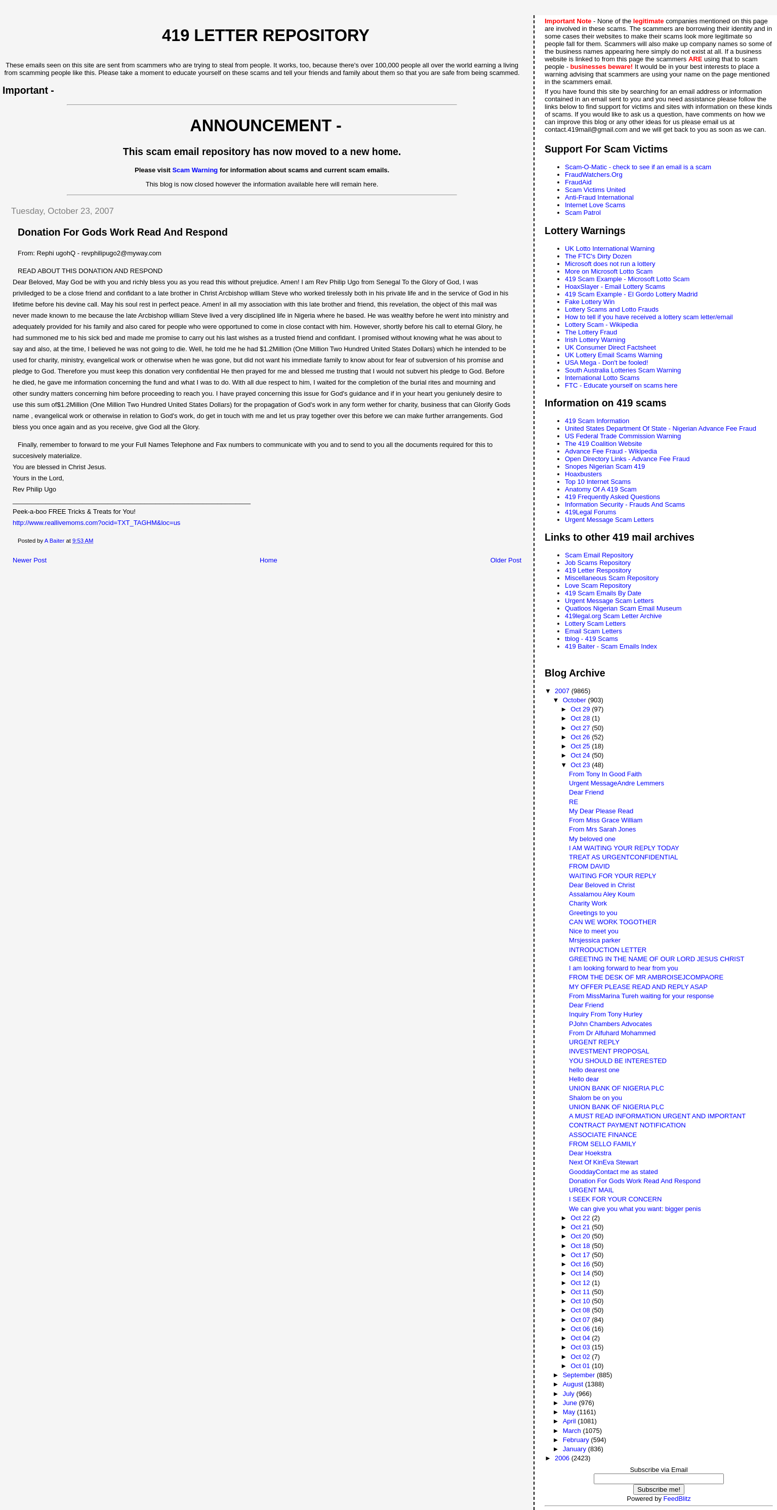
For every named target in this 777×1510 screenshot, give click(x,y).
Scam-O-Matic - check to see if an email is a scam (638, 167)
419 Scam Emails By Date (603, 593)
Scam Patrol (583, 212)
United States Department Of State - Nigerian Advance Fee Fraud (660, 428)
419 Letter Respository (598, 570)
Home (268, 560)
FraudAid (578, 182)
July (570, 1394)
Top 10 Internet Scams (598, 481)
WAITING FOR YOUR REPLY (612, 876)
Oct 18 (581, 1246)
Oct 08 (581, 1310)
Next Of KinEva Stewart (603, 1162)
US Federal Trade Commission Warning (623, 436)
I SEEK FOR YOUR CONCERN (615, 1199)
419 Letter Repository (266, 35)
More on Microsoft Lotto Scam (608, 271)
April (570, 1421)
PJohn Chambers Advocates (610, 1024)
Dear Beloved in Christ (602, 885)
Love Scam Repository (598, 585)
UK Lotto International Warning (610, 248)
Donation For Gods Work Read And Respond (635, 1181)
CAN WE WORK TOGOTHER (613, 922)
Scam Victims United (595, 190)
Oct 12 (581, 1283)
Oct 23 (581, 765)
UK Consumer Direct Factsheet (610, 347)
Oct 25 (581, 746)
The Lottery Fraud (591, 332)
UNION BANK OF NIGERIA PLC (616, 1088)
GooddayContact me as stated (613, 1172)
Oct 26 (581, 737)
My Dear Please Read (601, 811)
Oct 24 (581, 755)
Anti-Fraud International (599, 197)
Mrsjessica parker (595, 940)
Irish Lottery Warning (595, 340)
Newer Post (30, 560)
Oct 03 (581, 1347)
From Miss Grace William (605, 820)
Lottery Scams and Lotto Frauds (612, 309)
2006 (563, 1458)
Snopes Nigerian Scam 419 (605, 466)
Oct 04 (581, 1338)
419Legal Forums (590, 512)
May (570, 1412)
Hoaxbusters (583, 474)
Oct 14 (581, 1273)
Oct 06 (581, 1329)
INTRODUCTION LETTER (607, 950)
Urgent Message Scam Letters (609, 519)
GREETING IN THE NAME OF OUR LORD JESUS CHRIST (656, 959)
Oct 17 (581, 1255)
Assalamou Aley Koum (602, 894)
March (573, 1430)
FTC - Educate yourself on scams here (621, 385)
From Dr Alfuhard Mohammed (612, 1033)
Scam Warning (195, 170)
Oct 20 (581, 1236)
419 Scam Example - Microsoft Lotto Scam (627, 279)
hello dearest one (594, 1070)
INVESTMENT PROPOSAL (609, 1051)
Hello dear (584, 1079)
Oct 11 (581, 1292)
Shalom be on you (595, 1098)
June (571, 1403)
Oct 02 (581, 1357)
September (580, 1375)
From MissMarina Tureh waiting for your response (641, 996)
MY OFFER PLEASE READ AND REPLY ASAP (638, 987)
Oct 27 (581, 728)
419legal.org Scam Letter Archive (613, 616)
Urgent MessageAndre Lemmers (616, 783)
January (575, 1449)
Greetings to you (593, 913)
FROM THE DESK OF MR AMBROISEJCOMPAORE (646, 977)
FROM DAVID (589, 866)
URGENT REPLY (594, 1042)
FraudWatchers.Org (594, 174)
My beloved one (592, 839)
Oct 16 (581, 1264)
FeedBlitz (677, 1498)
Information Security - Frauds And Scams (625, 504)
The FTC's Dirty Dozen (598, 256)
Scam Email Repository (599, 555)
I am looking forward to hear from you (623, 968)
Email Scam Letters (593, 631)
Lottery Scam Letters (595, 623)
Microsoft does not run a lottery (610, 264)
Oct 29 (581, 709)
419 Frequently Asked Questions (612, 497)
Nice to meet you (594, 931)
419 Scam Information (597, 421)
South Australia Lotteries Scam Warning (623, 370)
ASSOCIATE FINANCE (603, 1135)
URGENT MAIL (591, 1190)
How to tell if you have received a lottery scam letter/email (649, 317)
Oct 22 (581, 1218)
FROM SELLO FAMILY (602, 1144)
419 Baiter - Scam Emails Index (611, 646)
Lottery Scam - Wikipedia (601, 324)
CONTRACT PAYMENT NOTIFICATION (627, 1125)
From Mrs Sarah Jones (602, 829)
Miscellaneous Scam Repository (612, 578)
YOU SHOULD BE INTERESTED (618, 1061)
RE (573, 802)
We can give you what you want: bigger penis (635, 1209)
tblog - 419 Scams (591, 639)
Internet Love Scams (595, 205)
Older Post (505, 560)
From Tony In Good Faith (605, 774)
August (574, 1384)
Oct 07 (581, 1320)
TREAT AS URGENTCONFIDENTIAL (623, 857)
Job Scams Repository (598, 563)
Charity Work (588, 903)
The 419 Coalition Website (603, 443)
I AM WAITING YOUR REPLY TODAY (624, 848)
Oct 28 (581, 718)
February (577, 1440)
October (575, 700)
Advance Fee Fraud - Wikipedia (611, 451)
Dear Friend (586, 792)
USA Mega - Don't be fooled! (606, 362)
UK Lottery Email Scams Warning (613, 355)
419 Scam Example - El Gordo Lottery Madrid (631, 294)
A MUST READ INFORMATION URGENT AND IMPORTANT (657, 1116)
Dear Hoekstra (590, 1153)
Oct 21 (581, 1227)
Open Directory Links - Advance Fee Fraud (627, 459)
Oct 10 (581, 1301)
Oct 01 (581, 1366)
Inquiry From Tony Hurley (605, 1014)
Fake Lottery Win (590, 302)
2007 (563, 691)
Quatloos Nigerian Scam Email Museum (623, 608)
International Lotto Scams (602, 378)
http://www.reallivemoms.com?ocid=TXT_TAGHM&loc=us (96, 522)
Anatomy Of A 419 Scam (601, 489)
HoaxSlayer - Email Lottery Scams (615, 286)
